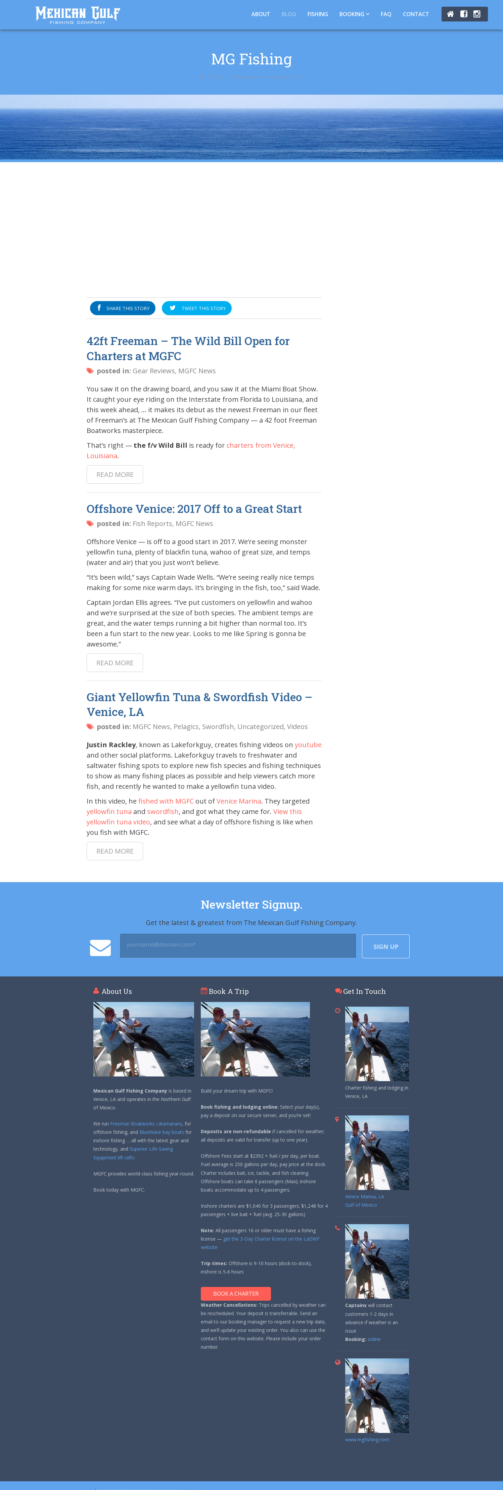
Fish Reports (152, 523)
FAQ (386, 14)
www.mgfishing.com (367, 1439)
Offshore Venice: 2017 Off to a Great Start (194, 508)
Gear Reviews (154, 370)
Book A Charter (236, 1293)
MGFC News (197, 370)
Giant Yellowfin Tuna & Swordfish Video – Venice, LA (199, 704)
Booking (351, 14)
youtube (308, 744)
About (260, 14)
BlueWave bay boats (161, 1132)
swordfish (163, 811)
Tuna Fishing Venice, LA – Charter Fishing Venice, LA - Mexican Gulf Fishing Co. (77, 15)
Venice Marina (239, 801)
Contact (416, 14)
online (374, 1339)
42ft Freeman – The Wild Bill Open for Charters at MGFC (188, 348)
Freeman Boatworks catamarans (146, 1123)
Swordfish (218, 726)
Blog (289, 14)
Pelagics (186, 726)
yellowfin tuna (109, 811)
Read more (115, 474)
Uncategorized (260, 726)
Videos (297, 726)
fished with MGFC (166, 801)
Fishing (318, 14)
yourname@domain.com (161, 945)
